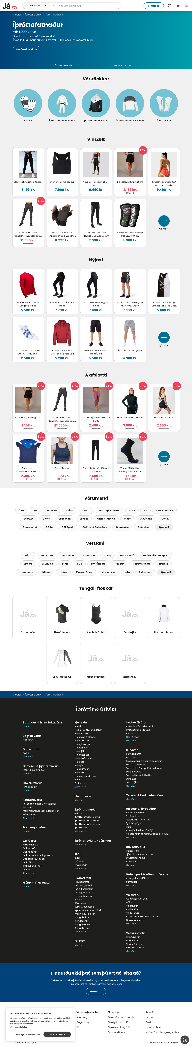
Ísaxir (77, 858)
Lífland (46, 572)
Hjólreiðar (81, 722)
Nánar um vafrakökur (18, 1027)
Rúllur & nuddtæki (84, 906)
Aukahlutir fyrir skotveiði (139, 726)
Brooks (84, 518)
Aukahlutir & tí (31, 844)
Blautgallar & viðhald (137, 878)
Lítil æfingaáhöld (83, 885)
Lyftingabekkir (82, 892)
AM (35, 510)
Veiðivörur (133, 895)
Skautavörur (133, 937)
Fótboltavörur (32, 800)
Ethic (65, 563)
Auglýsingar (82, 1017)
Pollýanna (145, 572)
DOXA (49, 527)
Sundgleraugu (133, 771)
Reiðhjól (78, 779)
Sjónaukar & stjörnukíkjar (140, 854)
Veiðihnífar (132, 909)
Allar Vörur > (28, 726)
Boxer (46, 518)
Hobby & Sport (141, 563)
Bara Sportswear (109, 510)
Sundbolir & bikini (135, 764)
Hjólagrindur (81, 747)
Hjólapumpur (81, 769)
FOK (79, 563)
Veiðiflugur (132, 906)
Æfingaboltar (81, 917)
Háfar (129, 902)
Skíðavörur (132, 940)
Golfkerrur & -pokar (34, 859)
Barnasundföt (133, 754)
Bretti (77, 726)
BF (145, 510)
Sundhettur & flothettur (139, 775)
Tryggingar (80, 865)
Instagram (32, 1042)
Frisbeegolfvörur (34, 827)
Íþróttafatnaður (85, 810)
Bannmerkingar (116, 1032)
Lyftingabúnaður (83, 896)
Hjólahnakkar (81, 754)
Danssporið (30, 527)
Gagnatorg (82, 1022)
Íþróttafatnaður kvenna (87, 824)
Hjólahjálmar (81, 751)
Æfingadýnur (81, 921)
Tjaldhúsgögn (133, 823)
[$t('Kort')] (178, 6)
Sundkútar (131, 778)
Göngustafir (132, 850)
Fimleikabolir (30, 787)
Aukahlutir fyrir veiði (137, 898)
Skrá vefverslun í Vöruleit (121, 1017)
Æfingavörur (30, 814)
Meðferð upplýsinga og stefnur (163, 1032)
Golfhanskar (30, 851)
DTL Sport (67, 527)
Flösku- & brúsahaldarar (88, 730)
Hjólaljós (78, 765)
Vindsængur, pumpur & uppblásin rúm (147, 834)
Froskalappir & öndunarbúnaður (144, 761)
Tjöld (128, 826)
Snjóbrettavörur (135, 947)
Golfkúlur (28, 862)
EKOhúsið (47, 563)
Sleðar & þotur (134, 944)
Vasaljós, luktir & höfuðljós (140, 830)
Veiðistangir (132, 913)
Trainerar (79, 783)
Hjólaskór (79, 772)
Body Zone (47, 555)
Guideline (143, 527)
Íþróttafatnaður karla (86, 820)
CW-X (165, 518)
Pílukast (79, 941)
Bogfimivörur (32, 736)
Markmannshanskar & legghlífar (41, 811)
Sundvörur (133, 750)
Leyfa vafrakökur (57, 1034)
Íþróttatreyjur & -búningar (92, 841)
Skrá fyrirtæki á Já (118, 1022)
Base (132, 510)
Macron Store (84, 572)
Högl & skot (132, 737)
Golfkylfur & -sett (32, 866)
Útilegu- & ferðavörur (141, 809)
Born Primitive (164, 510)
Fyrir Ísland (98, 563)
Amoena (51, 510)
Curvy (107, 555)
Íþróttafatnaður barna (87, 817)
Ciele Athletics (106, 518)
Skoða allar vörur (26, 49)
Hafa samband (154, 1027)
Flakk (148, 1022)
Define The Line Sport (155, 555)
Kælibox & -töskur (136, 812)
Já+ (78, 1027)
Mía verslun (108, 572)
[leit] (85, 6)
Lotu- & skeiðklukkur (34, 770)
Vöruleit (17, 14)
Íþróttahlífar (81, 827)
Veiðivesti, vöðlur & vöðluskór (142, 916)
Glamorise (122, 527)
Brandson (65, 518)
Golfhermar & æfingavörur (38, 855)
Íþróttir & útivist (33, 14)
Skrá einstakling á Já (119, 1027)
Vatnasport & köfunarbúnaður (147, 874)
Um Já (149, 1017)
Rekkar (78, 899)
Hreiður (163, 563)
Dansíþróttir (31, 749)
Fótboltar (28, 807)
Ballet (26, 753)
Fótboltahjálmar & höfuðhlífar (39, 803)
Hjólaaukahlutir (82, 733)
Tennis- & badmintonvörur (144, 795)
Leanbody (27, 572)
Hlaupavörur (83, 796)
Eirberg (28, 563)
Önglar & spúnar (135, 920)
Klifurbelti (79, 861)
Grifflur (78, 813)
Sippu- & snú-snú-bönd (87, 910)
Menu (186, 6)
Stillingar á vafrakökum (28, 1034)
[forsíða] (12, 6)
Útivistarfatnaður (135, 858)
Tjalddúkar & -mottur (138, 819)
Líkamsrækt (82, 878)
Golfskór (27, 869)
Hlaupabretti (81, 882)
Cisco (127, 518)
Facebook (19, 1042)
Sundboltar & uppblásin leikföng (144, 768)
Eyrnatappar (133, 757)
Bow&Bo (29, 518)
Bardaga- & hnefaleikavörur (42, 722)
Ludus (63, 572)
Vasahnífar (132, 861)
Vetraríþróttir (135, 933)
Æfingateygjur (82, 928)
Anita (69, 510)
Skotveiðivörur (136, 722)
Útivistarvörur (135, 847)
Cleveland (146, 518)
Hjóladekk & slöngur (85, 737)
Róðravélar (80, 903)
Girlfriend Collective (94, 527)
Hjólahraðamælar (84, 758)
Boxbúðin (68, 555)
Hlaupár (119, 563)
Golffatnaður (30, 848)
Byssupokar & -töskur (138, 730)
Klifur (78, 854)
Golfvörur (29, 841)
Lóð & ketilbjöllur (83, 889)
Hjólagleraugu (82, 744)
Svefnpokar (132, 816)
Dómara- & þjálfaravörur (40, 766)
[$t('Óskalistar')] (169, 6)
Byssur (129, 733)
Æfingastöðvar (82, 924)
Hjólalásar (79, 762)
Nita (127, 572)
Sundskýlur (132, 782)
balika (28, 555)
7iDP (21, 510)
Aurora (86, 510)
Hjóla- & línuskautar (37, 883)
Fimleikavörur (32, 783)
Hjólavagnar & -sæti (85, 776)
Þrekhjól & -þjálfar (84, 913)
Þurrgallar (131, 882)
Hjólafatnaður (82, 740)
